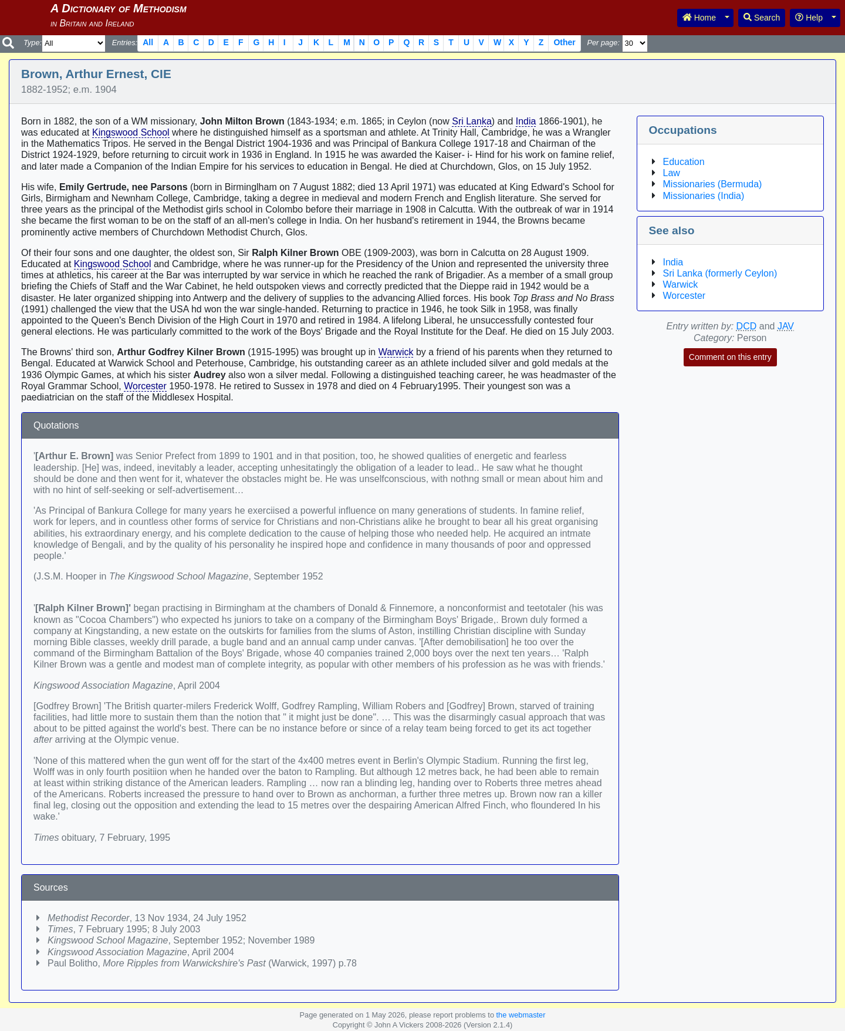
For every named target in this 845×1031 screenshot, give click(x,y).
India (526, 121)
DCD (746, 326)
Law (671, 173)
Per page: (603, 42)
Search (761, 17)
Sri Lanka (472, 121)
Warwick (396, 352)
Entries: (124, 42)
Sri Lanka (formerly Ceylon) (720, 273)
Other (564, 42)
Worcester (145, 386)
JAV (786, 326)
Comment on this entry (730, 357)
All (148, 42)
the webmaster (521, 1014)
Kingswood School (131, 132)
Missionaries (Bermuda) (712, 184)
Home (699, 17)
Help (809, 17)
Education (684, 162)
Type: (32, 42)
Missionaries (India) (704, 196)
